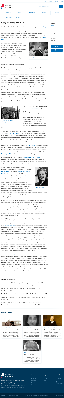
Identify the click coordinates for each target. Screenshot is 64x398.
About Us (56, 1)
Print (57, 50)
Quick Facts (56, 12)
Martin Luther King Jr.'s (13, 133)
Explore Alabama (34, 385)
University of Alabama (7, 154)
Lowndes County (5, 171)
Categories (7, 12)
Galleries (44, 12)
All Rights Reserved (44, 395)
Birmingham (40, 31)
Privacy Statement (59, 395)
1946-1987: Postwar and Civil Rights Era (14, 17)
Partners (50, 1)
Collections (32, 12)
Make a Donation (47, 387)
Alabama (11, 29)
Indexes (20, 12)
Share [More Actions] (57, 46)
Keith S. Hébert (54, 25)
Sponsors (45, 1)
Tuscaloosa (32, 145)
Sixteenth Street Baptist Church (31, 157)
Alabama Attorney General (12, 254)
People (45, 380)
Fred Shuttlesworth (10, 225)
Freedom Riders (35, 108)
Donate (61, 1)
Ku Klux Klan (31, 31)
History (2, 17)
